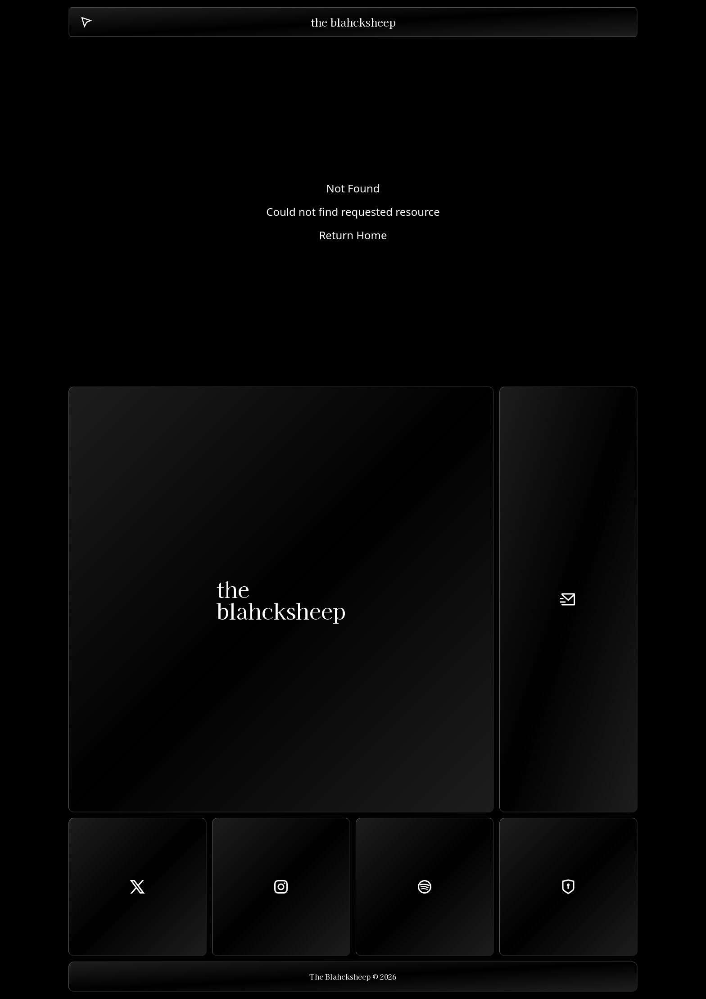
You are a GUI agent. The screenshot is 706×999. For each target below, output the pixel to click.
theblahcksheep (281, 599)
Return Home (353, 235)
